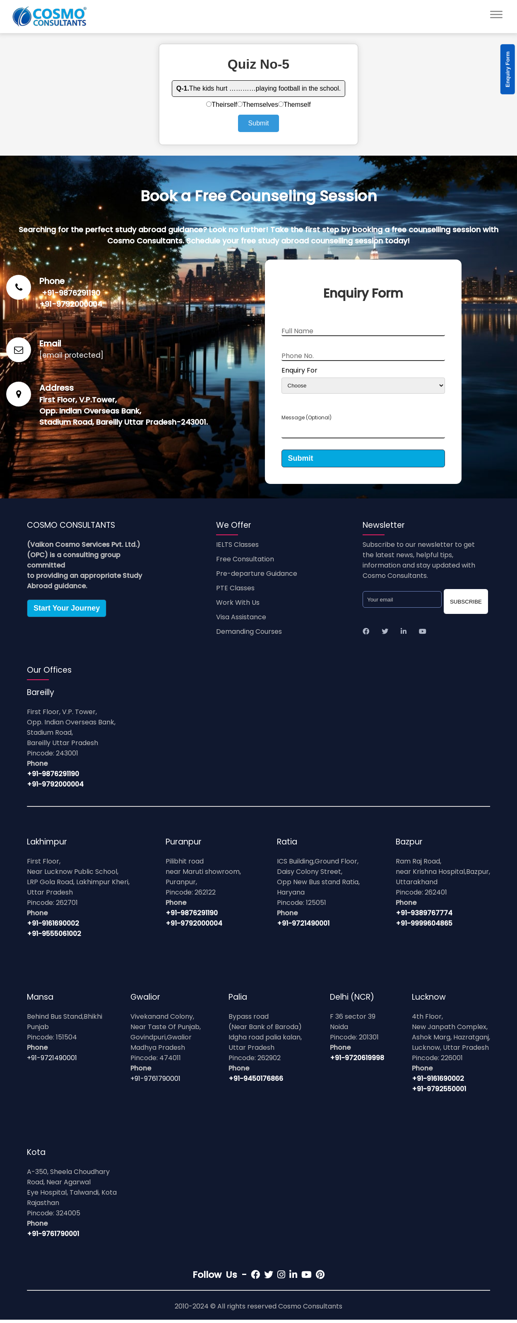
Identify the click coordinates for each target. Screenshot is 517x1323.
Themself (294, 104)
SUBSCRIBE (466, 605)
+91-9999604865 (424, 926)
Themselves (257, 104)
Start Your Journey (67, 611)
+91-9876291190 (71, 293)
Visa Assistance (241, 620)
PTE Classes (235, 591)
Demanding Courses (249, 635)
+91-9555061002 (54, 937)
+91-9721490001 (303, 926)
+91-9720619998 (357, 1061)
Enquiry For (299, 370)
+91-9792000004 (70, 304)
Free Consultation (245, 562)
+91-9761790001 (155, 1082)
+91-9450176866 (255, 1082)
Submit (258, 123)
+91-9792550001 (439, 1092)
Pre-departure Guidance (256, 577)
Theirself (221, 104)
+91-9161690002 (53, 926)
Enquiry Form (508, 69)
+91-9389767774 (424, 916)
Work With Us (238, 606)
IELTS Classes (237, 548)
